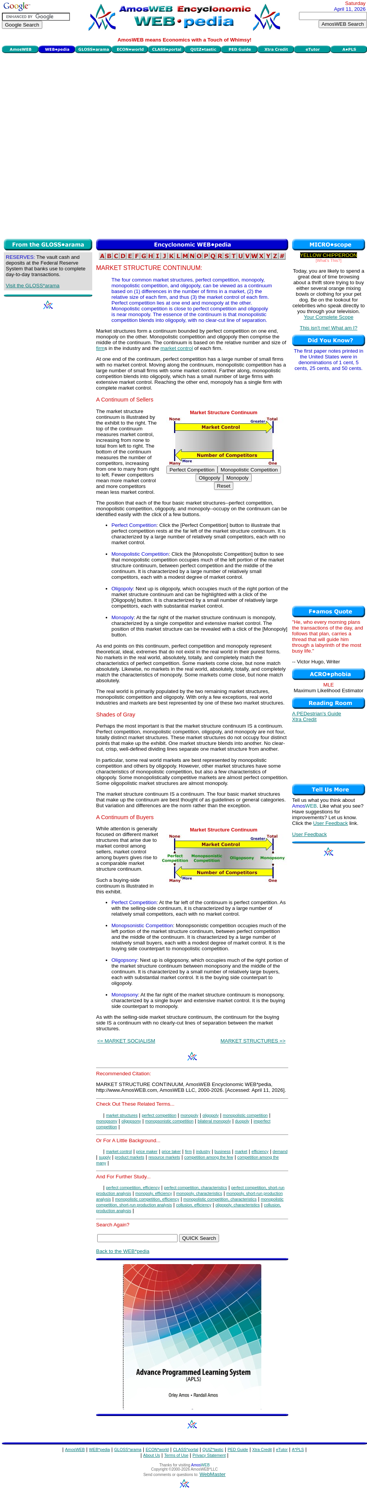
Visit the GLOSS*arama (33, 285)
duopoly (242, 1121)
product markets (129, 1157)
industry (203, 1151)
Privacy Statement (209, 1455)
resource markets (164, 1157)
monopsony (106, 1121)
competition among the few (208, 1157)
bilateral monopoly (214, 1121)
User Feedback (330, 823)
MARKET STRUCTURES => (253, 1041)
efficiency (259, 1151)
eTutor (281, 1449)
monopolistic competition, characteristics (220, 1199)
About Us (151, 1455)
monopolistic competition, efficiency (147, 1199)
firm (100, 348)
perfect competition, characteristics (195, 1187)
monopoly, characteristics (199, 1193)
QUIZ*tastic (213, 1449)
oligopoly (211, 1115)
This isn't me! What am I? (328, 328)
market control (176, 348)
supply (105, 1157)
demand (280, 1151)
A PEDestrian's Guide (316, 713)
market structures (122, 1115)
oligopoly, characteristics (238, 1205)
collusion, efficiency (193, 1205)
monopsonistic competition (169, 1121)
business (222, 1151)
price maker (147, 1151)
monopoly (189, 1115)
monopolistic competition (245, 1115)
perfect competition (159, 1115)
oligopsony (131, 1121)
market (241, 1151)
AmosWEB (75, 1449)
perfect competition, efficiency (133, 1187)
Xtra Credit (304, 719)
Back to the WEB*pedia (122, 1251)
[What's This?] (329, 260)
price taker (171, 1151)
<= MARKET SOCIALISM (126, 1041)
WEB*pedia (99, 1449)
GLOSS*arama (127, 1449)
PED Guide (238, 1449)
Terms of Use (176, 1455)
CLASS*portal (185, 1449)
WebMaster (212, 1474)
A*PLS (298, 1449)
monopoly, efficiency (153, 1193)
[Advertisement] (90, 145)
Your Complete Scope (328, 317)
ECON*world (157, 1449)
